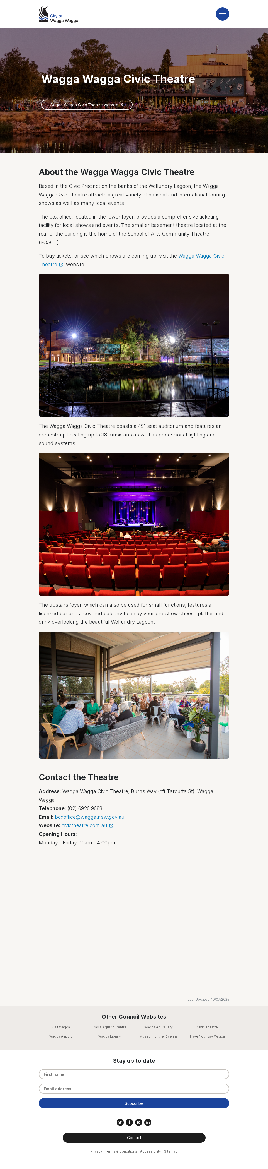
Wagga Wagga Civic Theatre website (84, 104)
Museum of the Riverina (158, 1036)
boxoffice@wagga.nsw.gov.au (90, 817)
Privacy (96, 1151)
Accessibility (150, 1151)
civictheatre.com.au (84, 825)
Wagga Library (109, 1036)
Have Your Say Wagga (207, 1036)
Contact (134, 1137)
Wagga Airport (60, 1036)
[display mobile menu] (222, 14)
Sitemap (170, 1151)
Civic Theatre (207, 1027)
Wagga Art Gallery (158, 1027)
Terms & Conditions (121, 1151)
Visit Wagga (60, 1027)
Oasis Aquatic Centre (109, 1027)
